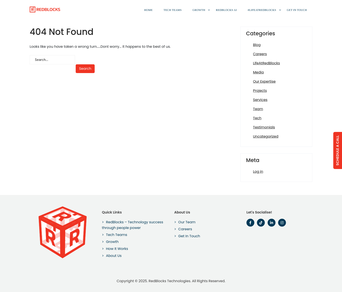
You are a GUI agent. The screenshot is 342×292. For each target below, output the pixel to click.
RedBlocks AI (226, 10)
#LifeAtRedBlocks (262, 10)
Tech (257, 118)
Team (258, 108)
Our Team (186, 222)
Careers (260, 53)
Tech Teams (173, 10)
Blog (257, 44)
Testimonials (264, 127)
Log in (258, 171)
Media (258, 72)
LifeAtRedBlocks (266, 63)
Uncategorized (265, 136)
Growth (199, 10)
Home (148, 10)
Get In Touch (297, 10)
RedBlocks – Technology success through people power (132, 225)
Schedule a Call (337, 150)
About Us (113, 255)
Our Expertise (264, 81)
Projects (260, 90)
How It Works (117, 248)
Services (260, 99)
